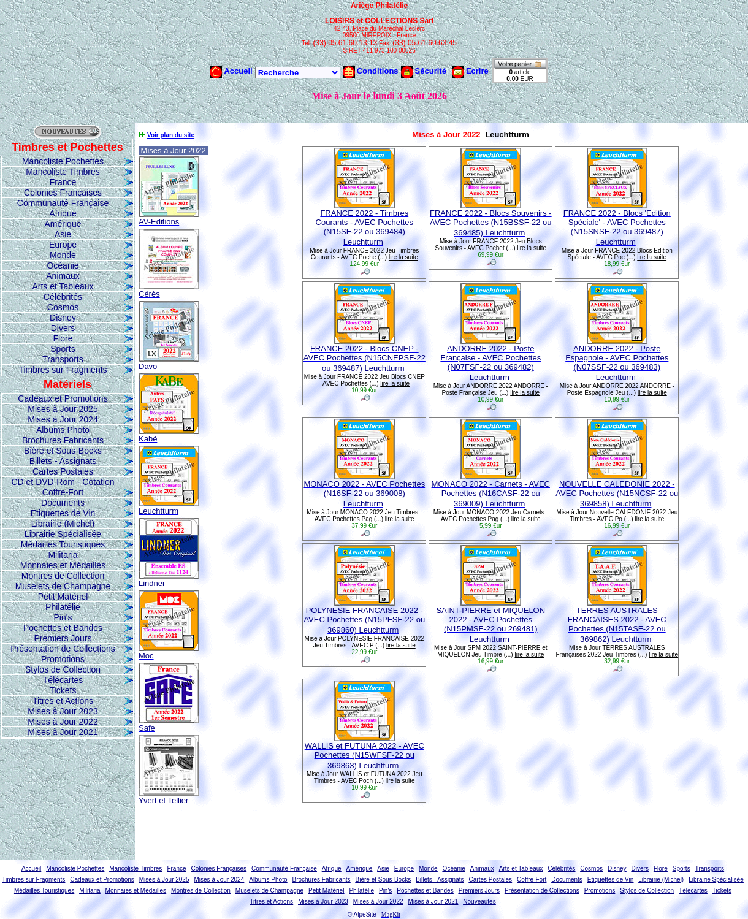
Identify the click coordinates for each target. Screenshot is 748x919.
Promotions (63, 659)
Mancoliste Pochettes (63, 161)
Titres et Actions (62, 701)
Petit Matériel (63, 596)
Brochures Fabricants (63, 440)
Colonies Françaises (63, 192)
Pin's (63, 617)
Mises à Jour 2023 (62, 711)
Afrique (62, 213)
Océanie (62, 265)
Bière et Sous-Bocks (63, 451)
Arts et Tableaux (62, 286)
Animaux (62, 276)
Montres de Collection (62, 576)
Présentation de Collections (62, 649)
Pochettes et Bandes (62, 628)
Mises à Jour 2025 (62, 409)
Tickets (63, 690)
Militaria (62, 555)
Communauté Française (63, 203)
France (63, 182)
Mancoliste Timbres (63, 172)
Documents (63, 503)
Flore (63, 338)
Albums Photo (63, 430)
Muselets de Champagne (63, 586)
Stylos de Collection (63, 669)
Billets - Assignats (63, 461)
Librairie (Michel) (62, 523)
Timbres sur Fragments (62, 370)
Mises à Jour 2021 (62, 732)
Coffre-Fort (62, 492)
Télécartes (63, 680)
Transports (62, 359)
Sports (62, 349)
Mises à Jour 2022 (62, 721)
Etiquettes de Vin (63, 513)
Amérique (63, 224)
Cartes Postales (62, 471)
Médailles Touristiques (63, 544)
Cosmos (62, 307)
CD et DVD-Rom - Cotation (62, 482)
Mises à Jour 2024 (62, 419)
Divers (63, 328)
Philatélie (62, 607)
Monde (63, 255)
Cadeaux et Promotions (62, 398)
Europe (63, 245)
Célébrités (63, 297)
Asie (63, 234)
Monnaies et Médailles (62, 565)
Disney (63, 317)
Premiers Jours (62, 638)
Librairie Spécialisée (63, 534)
